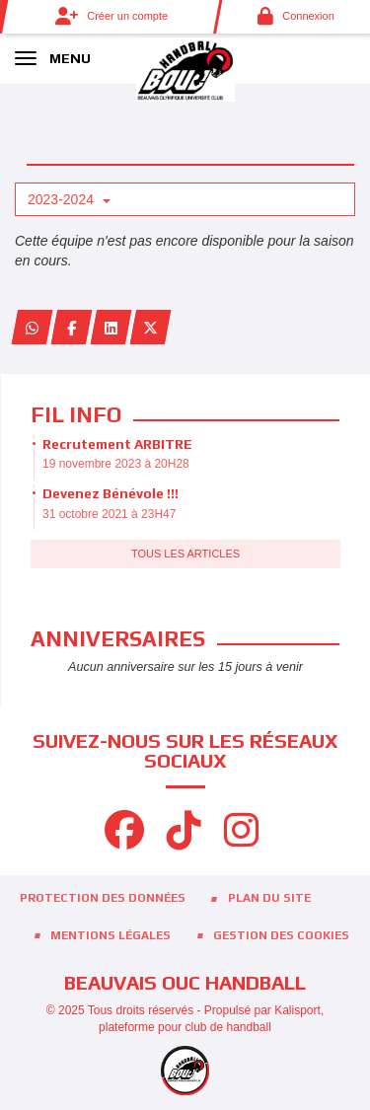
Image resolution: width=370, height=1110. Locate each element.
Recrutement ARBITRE (117, 444)
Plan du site (269, 898)
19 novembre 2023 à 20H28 (115, 464)
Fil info (76, 414)
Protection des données (102, 898)
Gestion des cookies (281, 935)
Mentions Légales (110, 935)
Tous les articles (185, 553)
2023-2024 (69, 199)
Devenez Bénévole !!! (110, 493)
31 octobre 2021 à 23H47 (109, 514)
